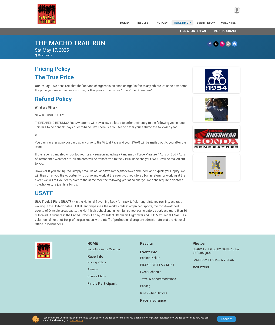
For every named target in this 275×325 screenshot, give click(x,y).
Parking (145, 286)
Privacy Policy (76, 320)
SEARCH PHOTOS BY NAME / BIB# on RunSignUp (216, 251)
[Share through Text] (234, 43)
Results (142, 22)
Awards (93, 269)
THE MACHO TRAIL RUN (70, 43)
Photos (160, 22)
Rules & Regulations (153, 293)
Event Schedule (150, 272)
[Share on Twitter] (216, 43)
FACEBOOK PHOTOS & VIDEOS (213, 260)
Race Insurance (225, 31)
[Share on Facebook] (209, 43)
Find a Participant (194, 31)
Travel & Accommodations (158, 279)
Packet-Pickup (150, 258)
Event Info (205, 22)
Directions (45, 55)
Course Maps (97, 276)
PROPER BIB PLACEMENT (157, 265)
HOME (124, 22)
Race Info (181, 22)
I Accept (226, 319)
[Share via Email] (228, 43)
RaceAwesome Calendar (104, 249)
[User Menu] (237, 10)
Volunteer (229, 22)
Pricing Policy (97, 262)
